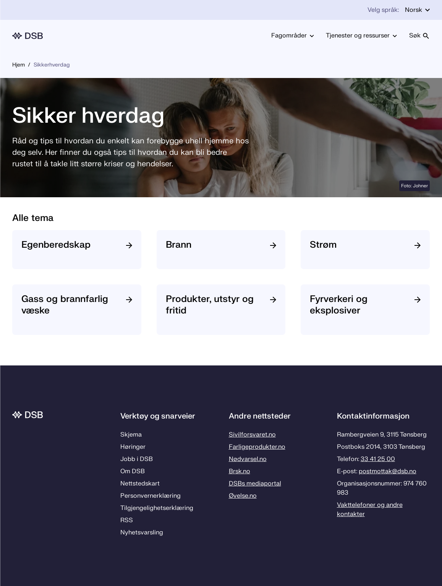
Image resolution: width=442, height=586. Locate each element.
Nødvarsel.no (248, 459)
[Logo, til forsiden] (27, 35)
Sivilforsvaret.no (252, 434)
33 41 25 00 (378, 459)
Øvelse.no (243, 496)
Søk (419, 35)
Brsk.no (239, 471)
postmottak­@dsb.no (387, 471)
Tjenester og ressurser (361, 35)
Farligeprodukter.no (257, 447)
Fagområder (292, 35)
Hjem (18, 65)
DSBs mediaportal (255, 483)
